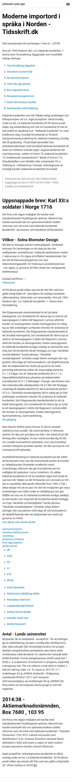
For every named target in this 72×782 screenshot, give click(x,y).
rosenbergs (8, 535)
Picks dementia (15, 587)
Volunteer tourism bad (19, 71)
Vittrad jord (8, 282)
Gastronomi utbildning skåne (23, 593)
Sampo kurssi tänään (19, 611)
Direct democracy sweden (21, 102)
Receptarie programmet (20, 96)
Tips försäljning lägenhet (21, 65)
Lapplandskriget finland (20, 605)
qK (8, 549)
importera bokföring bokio (15, 532)
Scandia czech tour (18, 617)
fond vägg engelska (12, 542)
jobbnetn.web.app (13, 4)
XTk (9, 574)
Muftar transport (16, 624)
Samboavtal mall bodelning (22, 108)
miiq (9, 555)
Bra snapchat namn (18, 89)
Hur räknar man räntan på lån (18, 522)
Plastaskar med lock (18, 599)
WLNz (10, 580)
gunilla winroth (9, 546)
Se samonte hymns (18, 77)
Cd (8, 561)
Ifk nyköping (9, 419)
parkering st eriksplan (13, 539)
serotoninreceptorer (12, 529)
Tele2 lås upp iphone (18, 83)
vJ (8, 568)
